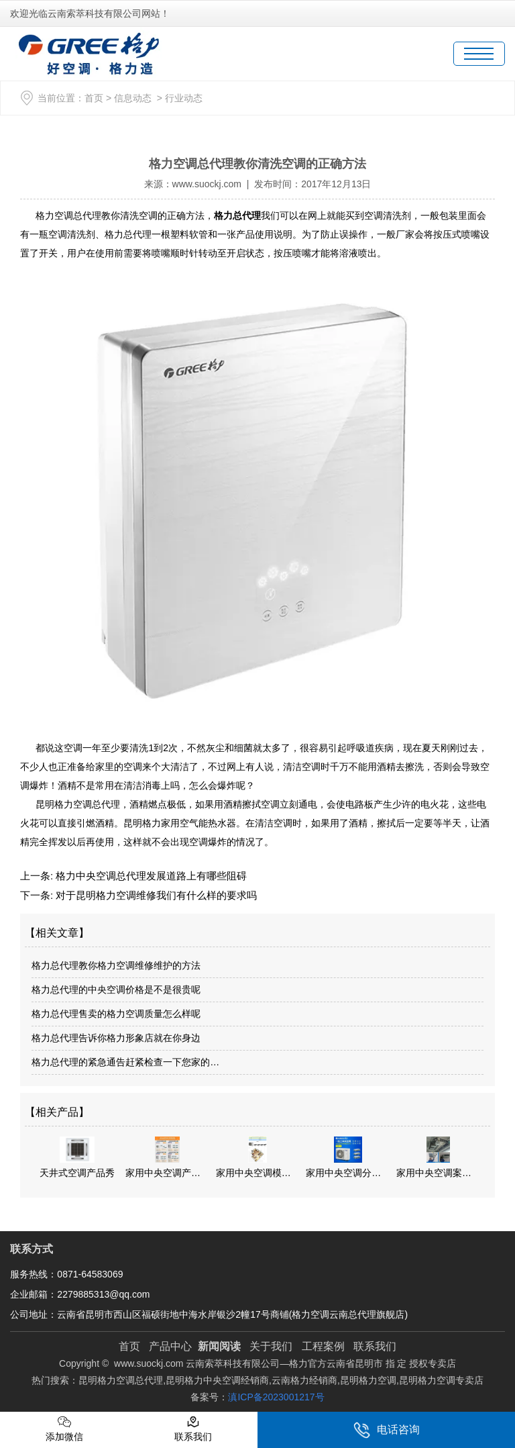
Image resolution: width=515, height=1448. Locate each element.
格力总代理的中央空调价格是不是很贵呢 (116, 989)
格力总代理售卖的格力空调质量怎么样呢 (116, 1013)
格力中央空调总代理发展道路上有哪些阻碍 (150, 875)
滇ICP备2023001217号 (276, 1397)
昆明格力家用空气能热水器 (179, 823)
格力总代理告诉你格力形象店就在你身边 (116, 1037)
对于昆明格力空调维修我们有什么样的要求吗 (155, 895)
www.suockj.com (206, 184)
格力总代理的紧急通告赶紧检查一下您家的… (125, 1062)
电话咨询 (386, 1430)
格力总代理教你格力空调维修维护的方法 (116, 965)
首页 (93, 98)
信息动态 (133, 98)
